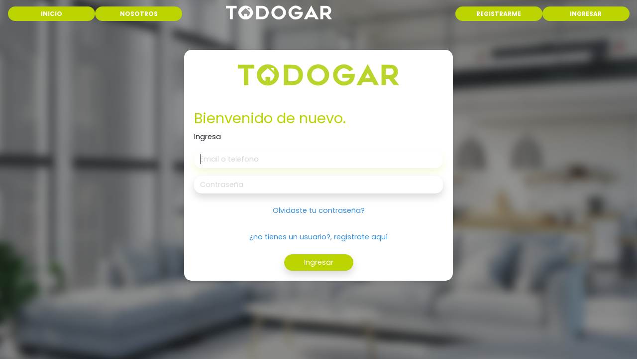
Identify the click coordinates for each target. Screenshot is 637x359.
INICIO (67, 13)
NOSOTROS (139, 13)
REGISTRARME (498, 13)
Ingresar (318, 262)
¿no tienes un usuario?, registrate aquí (318, 237)
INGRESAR (586, 13)
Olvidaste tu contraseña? (319, 210)
